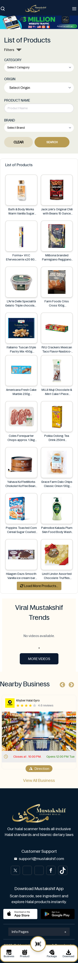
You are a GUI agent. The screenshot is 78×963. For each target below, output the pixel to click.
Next (70, 684)
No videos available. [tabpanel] (39, 636)
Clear (19, 142)
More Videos (39, 659)
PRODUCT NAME (17, 100)
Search (52, 142)
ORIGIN (9, 79)
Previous (61, 684)
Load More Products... (39, 586)
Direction (39, 769)
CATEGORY (13, 60)
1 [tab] (39, 648)
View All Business (39, 780)
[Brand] (37, 8)
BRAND (9, 120)
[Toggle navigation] (74, 8)
